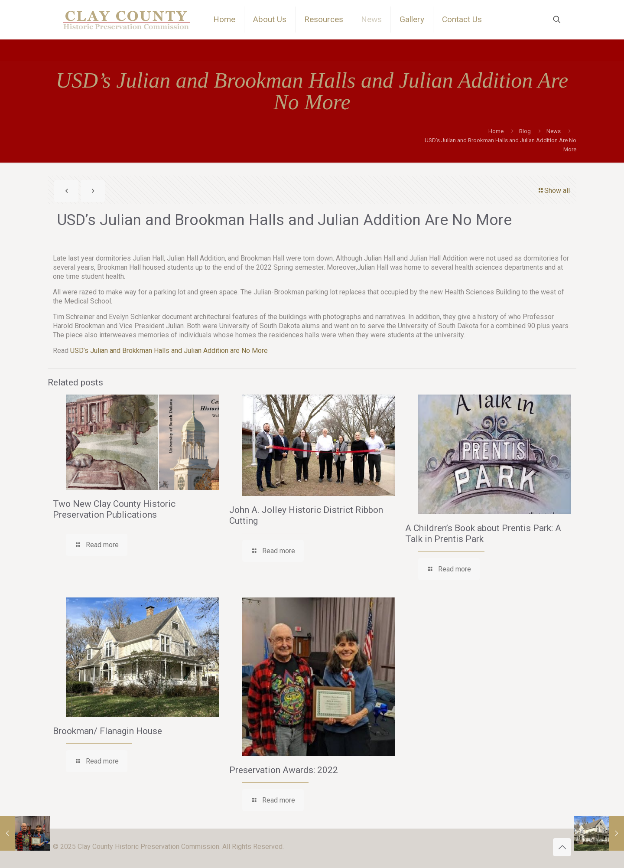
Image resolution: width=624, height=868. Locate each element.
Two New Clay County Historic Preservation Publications (114, 509)
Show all (553, 190)
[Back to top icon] (562, 847)
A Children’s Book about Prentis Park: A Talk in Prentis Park (483, 533)
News (553, 131)
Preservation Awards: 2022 (283, 770)
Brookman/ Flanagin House (107, 731)
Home (496, 131)
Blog (525, 131)
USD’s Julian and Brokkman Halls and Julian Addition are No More (169, 350)
